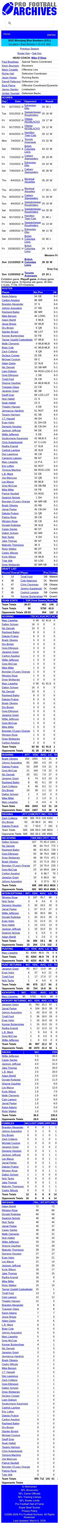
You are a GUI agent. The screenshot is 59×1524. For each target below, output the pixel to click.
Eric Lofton (8, 466)
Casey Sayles (9, 529)
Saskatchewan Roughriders (33, 113)
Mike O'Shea (38, 58)
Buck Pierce (8, 85)
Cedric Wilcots (10, 553)
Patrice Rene (9, 517)
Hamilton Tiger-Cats (30, 134)
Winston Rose (10, 521)
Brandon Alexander (12, 304)
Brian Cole (8, 347)
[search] (29, 23)
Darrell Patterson (11, 81)
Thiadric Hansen (11, 406)
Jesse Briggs (9, 324)
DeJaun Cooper (11, 355)
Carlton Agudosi (11, 300)
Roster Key (23, 53)
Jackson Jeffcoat (11, 430)
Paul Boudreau (10, 61)
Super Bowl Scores (29, 1507)
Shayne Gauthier (11, 383)
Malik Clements (10, 343)
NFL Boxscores (29, 1490)
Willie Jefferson (10, 434)
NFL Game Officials (29, 1493)
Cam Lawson (9, 1099)
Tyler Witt (7, 560)
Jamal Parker (9, 509)
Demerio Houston (12, 426)
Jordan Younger (11, 93)
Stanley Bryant (10, 331)
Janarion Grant (10, 391)
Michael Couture (11, 359)
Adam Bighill (9, 320)
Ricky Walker (9, 549)
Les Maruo (8, 481)
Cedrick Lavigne (11, 450)
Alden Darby (9, 363)
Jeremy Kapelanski (31, 588)
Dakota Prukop (10, 513)
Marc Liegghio (10, 462)
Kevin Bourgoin (10, 65)
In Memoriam (29, 1486)
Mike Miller (8, 489)
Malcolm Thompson (13, 545)
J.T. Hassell (8, 418)
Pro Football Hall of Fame (29, 1504)
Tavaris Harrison (11, 414)
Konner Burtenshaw (13, 335)
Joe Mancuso (9, 478)
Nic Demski (8, 367)
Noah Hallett (9, 403)
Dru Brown (8, 328)
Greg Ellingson (10, 375)
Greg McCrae (9, 485)
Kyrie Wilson (9, 556)
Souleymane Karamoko (15, 438)
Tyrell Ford (8, 379)
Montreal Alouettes (30, 180)
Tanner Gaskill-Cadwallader (17, 339)
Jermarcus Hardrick (13, 410)
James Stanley (10, 89)
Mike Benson (9, 316)
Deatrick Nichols (11, 497)
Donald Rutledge (11, 525)
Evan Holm (8, 422)
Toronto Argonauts (30, 141)
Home (6, 34)
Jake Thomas (9, 541)
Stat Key (37, 53)
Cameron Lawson (12, 458)
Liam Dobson (9, 371)
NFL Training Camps (29, 1497)
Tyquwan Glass (10, 387)
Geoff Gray (8, 395)
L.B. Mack (7, 474)
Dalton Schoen (10, 533)
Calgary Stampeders (31, 157)
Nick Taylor (8, 537)
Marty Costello (10, 69)
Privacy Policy (29, 1511)
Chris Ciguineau (30, 584)
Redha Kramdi (10, 446)
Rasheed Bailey (11, 312)
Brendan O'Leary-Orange (16, 501)
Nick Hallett (8, 399)
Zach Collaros (9, 351)
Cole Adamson (29, 580)
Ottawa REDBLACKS (32, 120)
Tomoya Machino (11, 470)
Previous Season (29, 48)
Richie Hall (8, 73)
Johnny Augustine (12, 308)
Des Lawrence (10, 454)
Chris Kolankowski (12, 442)
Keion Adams (9, 296)
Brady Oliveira (10, 505)
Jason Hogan (9, 77)
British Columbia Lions (30, 149)
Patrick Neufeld (10, 493)
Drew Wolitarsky (11, 564)
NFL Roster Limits (29, 1500)
